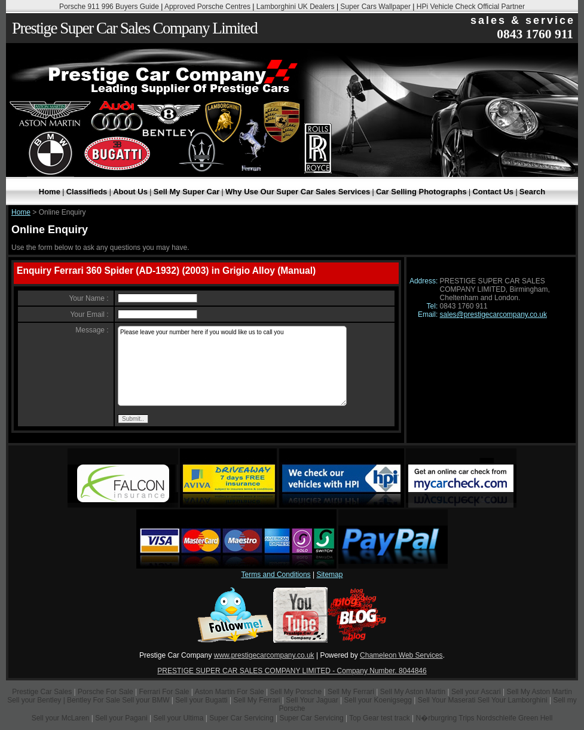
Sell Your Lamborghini (513, 700)
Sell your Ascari (476, 692)
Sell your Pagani (122, 718)
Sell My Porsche (296, 692)
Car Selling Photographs (421, 191)
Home (49, 191)
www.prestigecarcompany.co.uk (264, 655)
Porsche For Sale (105, 692)
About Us (130, 191)
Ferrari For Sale (164, 692)
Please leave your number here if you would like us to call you (232, 366)
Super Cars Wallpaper (375, 6)
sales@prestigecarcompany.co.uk (493, 314)
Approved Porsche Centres (207, 6)
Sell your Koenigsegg (378, 700)
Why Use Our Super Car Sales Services (297, 191)
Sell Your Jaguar (312, 700)
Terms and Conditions (276, 574)
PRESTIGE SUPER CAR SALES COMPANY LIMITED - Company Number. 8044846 (291, 671)
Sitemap (329, 574)
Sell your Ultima (178, 718)
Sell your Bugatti (201, 700)
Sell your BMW (145, 700)
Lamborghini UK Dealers (295, 6)
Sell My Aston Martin (412, 692)
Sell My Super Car (187, 191)
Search (532, 191)
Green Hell (535, 718)
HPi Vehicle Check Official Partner (471, 6)
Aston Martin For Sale (229, 692)
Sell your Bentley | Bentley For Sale (63, 700)
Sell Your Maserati (447, 700)
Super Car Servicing (241, 718)
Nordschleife (496, 718)
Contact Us (492, 191)
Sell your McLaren (61, 718)
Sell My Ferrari (351, 692)
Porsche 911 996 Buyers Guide (109, 6)
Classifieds (87, 191)
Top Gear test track (379, 718)
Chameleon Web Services (401, 655)
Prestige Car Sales (42, 692)
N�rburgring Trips (445, 718)
